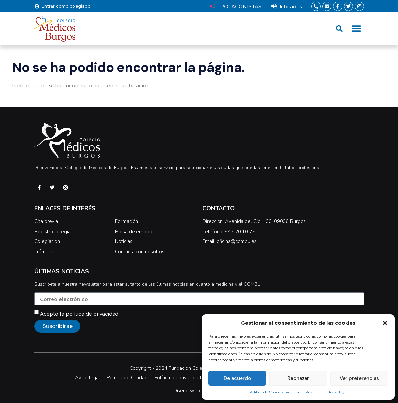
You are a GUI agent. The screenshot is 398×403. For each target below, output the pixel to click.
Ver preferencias (359, 378)
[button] (385, 323)
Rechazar (298, 378)
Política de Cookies (266, 392)
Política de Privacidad (305, 392)
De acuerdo (237, 378)
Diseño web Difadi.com (199, 390)
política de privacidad (92, 314)
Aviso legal (337, 392)
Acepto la (79, 314)
